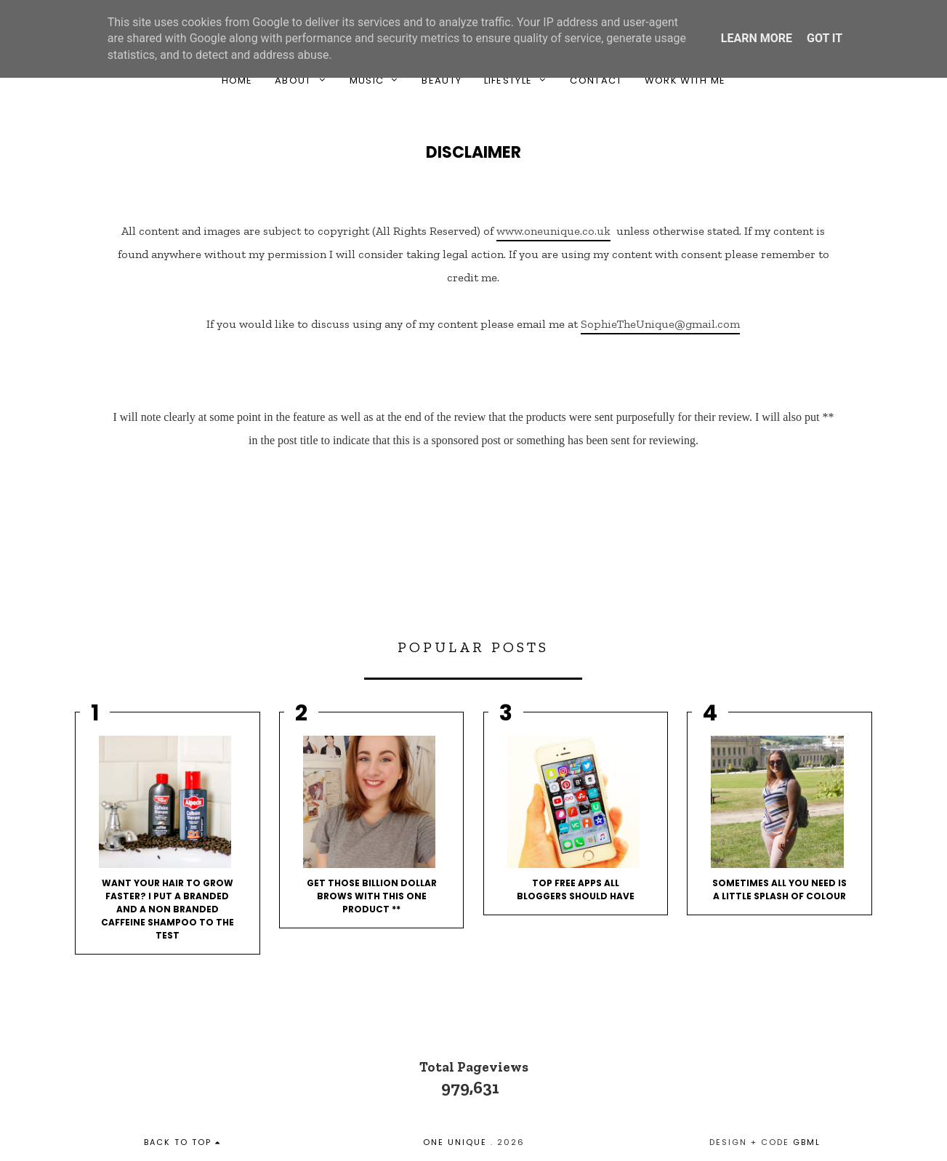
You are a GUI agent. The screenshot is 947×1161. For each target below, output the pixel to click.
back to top (182, 1142)
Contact (596, 80)
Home (237, 80)
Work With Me (685, 80)
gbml (807, 1142)
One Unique (455, 1142)
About (293, 80)
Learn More (756, 38)
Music (367, 80)
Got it (824, 38)
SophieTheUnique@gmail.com (660, 324)
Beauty (442, 80)
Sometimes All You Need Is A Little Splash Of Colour (779, 889)
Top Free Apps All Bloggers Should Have (575, 889)
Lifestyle (508, 80)
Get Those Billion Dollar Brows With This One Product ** (372, 896)
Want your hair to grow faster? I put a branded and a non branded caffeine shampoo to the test (167, 909)
